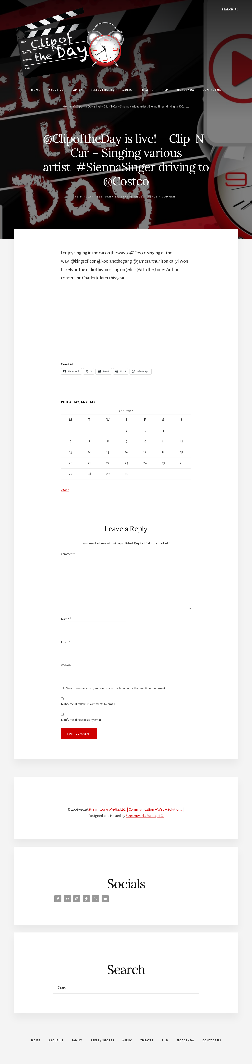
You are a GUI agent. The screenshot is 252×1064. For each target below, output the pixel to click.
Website (66, 665)
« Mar (65, 490)
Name (66, 619)
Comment (68, 554)
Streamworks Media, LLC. (145, 816)
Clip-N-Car (84, 197)
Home (67, 106)
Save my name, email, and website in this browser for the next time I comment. (116, 688)
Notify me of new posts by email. (81, 719)
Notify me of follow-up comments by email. (88, 704)
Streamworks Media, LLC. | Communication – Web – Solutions (135, 809)
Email (65, 642)
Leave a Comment (162, 197)
